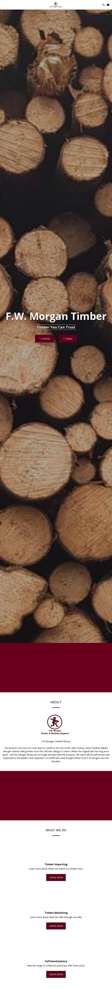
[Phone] (44, 338)
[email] (68, 338)
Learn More (56, 879)
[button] (3, 4)
